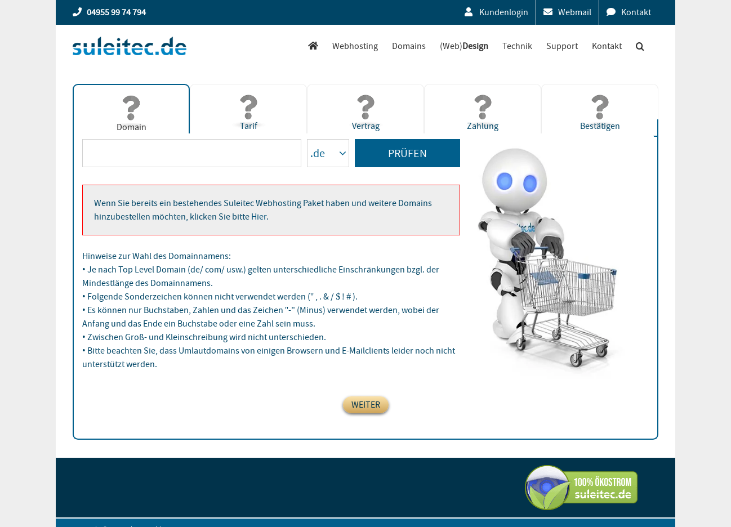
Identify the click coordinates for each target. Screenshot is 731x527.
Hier (258, 216)
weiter (365, 404)
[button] (640, 45)
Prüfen (407, 153)
